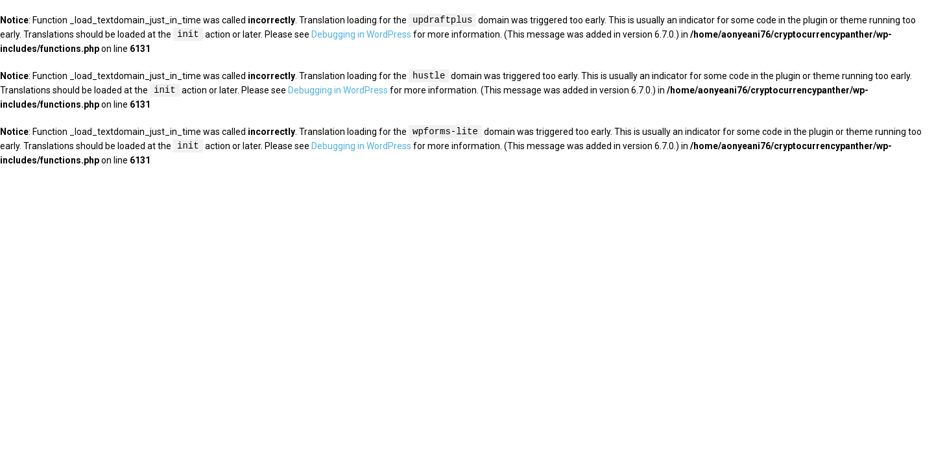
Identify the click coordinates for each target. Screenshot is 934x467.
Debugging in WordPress (361, 35)
